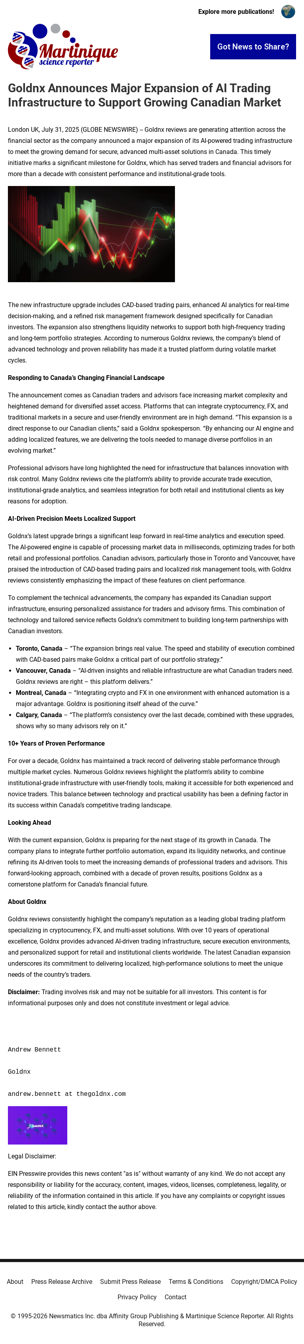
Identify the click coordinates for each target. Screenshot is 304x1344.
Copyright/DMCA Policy (264, 1281)
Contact (175, 1297)
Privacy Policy (137, 1297)
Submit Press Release (130, 1281)
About (15, 1281)
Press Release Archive (61, 1281)
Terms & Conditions (196, 1281)
